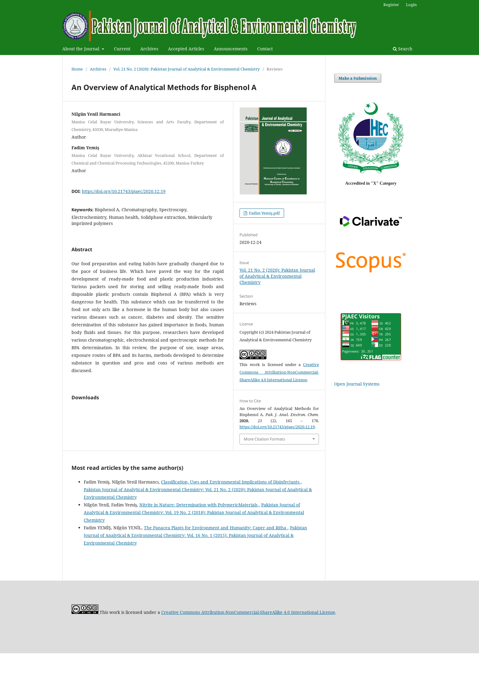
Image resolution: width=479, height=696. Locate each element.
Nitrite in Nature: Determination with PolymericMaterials (199, 547)
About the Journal (81, 49)
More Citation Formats (264, 439)
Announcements (230, 49)
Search (402, 49)
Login (411, 4)
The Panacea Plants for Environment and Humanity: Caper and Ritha (215, 570)
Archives (149, 49)
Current (122, 49)
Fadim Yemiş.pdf (264, 213)
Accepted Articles (186, 49)
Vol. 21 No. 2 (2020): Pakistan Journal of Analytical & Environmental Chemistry (186, 69)
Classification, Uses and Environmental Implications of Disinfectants (231, 524)
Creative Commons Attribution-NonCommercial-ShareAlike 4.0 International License (279, 372)
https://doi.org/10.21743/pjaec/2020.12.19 (124, 191)
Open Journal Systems (356, 384)
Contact (265, 49)
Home (77, 69)
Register (391, 4)
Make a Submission (357, 78)
